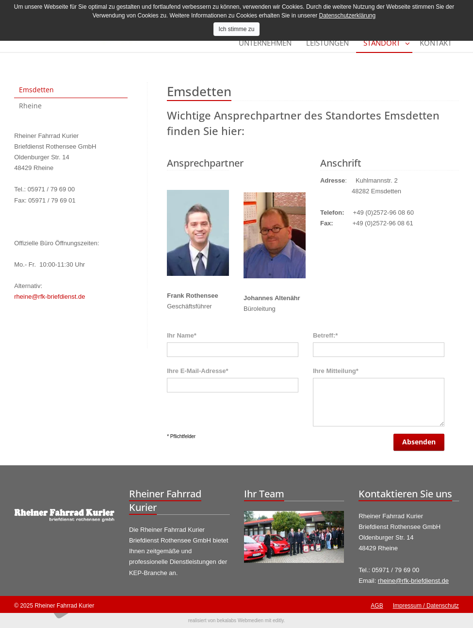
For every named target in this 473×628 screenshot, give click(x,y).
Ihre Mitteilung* (336, 370)
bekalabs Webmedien (240, 620)
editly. (279, 620)
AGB (377, 605)
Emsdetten (36, 89)
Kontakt (436, 43)
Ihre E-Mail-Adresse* (197, 370)
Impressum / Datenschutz (426, 605)
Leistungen (327, 43)
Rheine (30, 105)
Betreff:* (325, 335)
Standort (381, 43)
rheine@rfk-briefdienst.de (49, 296)
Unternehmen (265, 43)
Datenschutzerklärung (347, 15)
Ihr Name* (181, 335)
